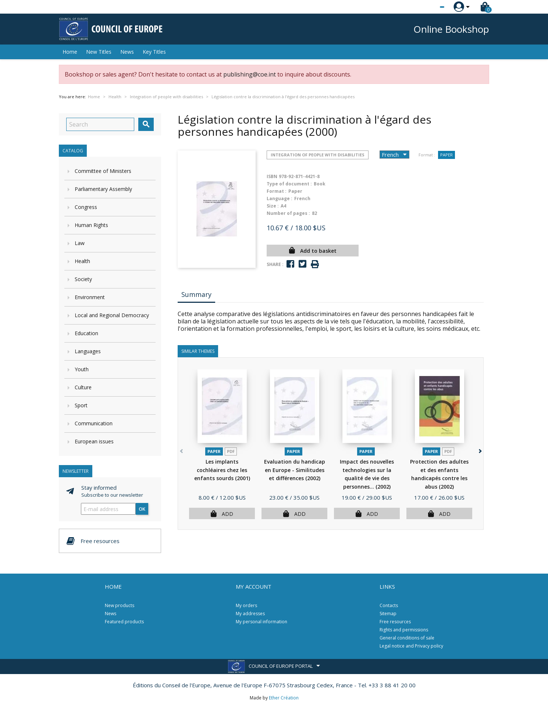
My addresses (250, 613)
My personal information (261, 621)
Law (80, 243)
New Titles (98, 51)
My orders (246, 605)
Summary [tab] (196, 294)
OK (142, 509)
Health (82, 261)
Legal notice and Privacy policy (411, 646)
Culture (83, 387)
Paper (446, 154)
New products (119, 605)
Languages (88, 351)
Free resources (395, 621)
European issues (94, 441)
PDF (231, 451)
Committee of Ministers (103, 170)
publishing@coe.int (249, 74)
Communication (94, 423)
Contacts (389, 605)
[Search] (100, 124)
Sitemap (388, 613)
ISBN (272, 176)
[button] (479, 449)
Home (70, 51)
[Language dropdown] (428, 7)
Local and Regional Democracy (112, 315)
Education (86, 333)
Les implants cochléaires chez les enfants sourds (222, 470)
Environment (90, 297)
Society (83, 279)
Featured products (124, 621)
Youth (82, 369)
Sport (81, 405)
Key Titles (154, 51)
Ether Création (284, 698)
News (127, 51)
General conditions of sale (407, 638)
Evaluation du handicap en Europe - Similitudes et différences (294, 470)
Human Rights (91, 224)
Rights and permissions (404, 630)
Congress (86, 206)
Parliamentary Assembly (103, 188)
